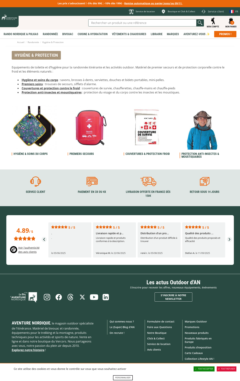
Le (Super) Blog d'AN (122, 327)
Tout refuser (226, 369)
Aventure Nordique (31, 323)
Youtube (94, 297)
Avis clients (154, 349)
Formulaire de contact (160, 321)
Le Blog (24, 297)
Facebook (58, 297)
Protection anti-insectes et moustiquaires (52, 92)
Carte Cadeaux (194, 353)
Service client (35, 191)
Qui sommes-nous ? (122, 321)
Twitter (82, 297)
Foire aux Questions (159, 327)
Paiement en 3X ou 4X (92, 191)
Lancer (200, 22)
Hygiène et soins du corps (40, 80)
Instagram (46, 297)
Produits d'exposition (198, 347)
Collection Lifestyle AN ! (199, 358)
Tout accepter (204, 369)
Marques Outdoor (196, 321)
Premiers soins (32, 84)
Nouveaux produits (197, 332)
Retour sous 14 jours (204, 191)
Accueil (20, 42)
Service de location (158, 344)
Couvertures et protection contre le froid (51, 88)
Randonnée (33, 42)
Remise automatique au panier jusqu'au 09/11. (153, 3)
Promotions (192, 327)
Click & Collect (156, 338)
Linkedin (106, 297)
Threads (70, 297)
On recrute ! (117, 332)
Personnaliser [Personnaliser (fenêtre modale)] (123, 378)
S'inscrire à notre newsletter (173, 297)
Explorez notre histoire (28, 350)
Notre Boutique (157, 332)
